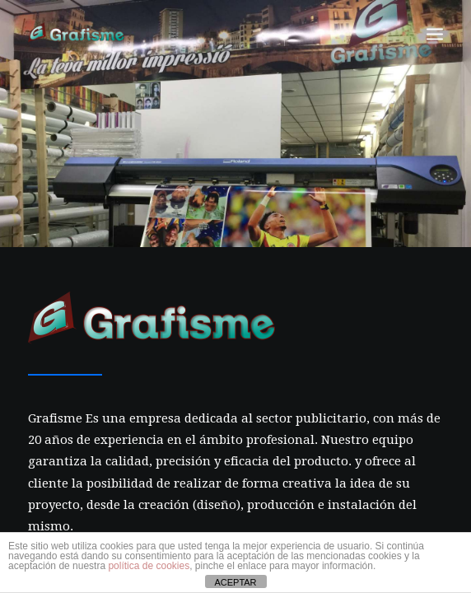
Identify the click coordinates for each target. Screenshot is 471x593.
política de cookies (148, 566)
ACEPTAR (235, 582)
